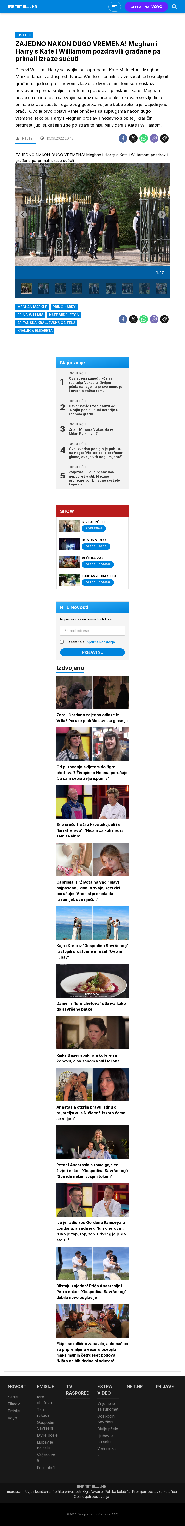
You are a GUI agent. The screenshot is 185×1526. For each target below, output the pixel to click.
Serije (13, 1397)
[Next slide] (162, 214)
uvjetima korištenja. (101, 642)
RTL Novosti (74, 607)
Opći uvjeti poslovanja (91, 1497)
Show (67, 511)
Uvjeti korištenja (38, 1491)
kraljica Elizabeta (35, 331)
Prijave (165, 1386)
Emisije (14, 1410)
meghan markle (32, 307)
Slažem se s (91, 642)
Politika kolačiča (117, 1491)
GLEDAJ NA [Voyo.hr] (147, 7)
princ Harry (64, 307)
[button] (26, 288)
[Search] (174, 6)
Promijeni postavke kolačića (154, 1491)
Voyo (12, 1417)
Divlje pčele (47, 1435)
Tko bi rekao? (43, 1412)
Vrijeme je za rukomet (107, 1406)
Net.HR (135, 1386)
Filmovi (14, 1404)
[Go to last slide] (23, 214)
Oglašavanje (93, 1491)
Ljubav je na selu (45, 1445)
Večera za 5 (46, 1457)
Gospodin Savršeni (45, 1425)
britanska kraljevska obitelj (46, 323)
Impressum (15, 1491)
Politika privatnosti (67, 1491)
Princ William (30, 315)
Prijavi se (92, 652)
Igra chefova (44, 1400)
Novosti (18, 1386)
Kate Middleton (64, 315)
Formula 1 (46, 1467)
